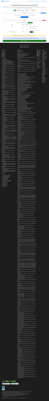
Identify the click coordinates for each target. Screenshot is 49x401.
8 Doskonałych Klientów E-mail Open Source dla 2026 (26, 194)
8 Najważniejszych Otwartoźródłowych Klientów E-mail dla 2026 (26, 373)
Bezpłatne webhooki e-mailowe (22, 54)
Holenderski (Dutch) (43, 55)
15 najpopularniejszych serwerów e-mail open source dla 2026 (26, 272)
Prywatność (37, 1)
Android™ (4, 53)
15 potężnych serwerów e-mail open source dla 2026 (26, 261)
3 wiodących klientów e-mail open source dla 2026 (26, 239)
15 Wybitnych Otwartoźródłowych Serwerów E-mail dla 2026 (26, 336)
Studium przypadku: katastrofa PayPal (22, 102)
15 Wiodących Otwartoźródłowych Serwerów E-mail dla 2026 (25, 332)
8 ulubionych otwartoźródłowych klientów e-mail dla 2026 (26, 160)
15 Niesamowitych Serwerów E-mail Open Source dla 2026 (26, 198)
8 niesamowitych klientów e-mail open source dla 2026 (25, 296)
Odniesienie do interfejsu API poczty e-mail (23, 53)
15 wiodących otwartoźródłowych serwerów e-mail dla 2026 (26, 135)
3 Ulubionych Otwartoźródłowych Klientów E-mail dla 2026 (26, 357)
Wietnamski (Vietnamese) (44, 82)
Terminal (3, 57)
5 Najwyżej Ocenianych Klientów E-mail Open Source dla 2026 (25, 228)
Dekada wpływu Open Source (21, 75)
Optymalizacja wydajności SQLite (22, 105)
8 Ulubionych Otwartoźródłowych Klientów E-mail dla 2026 (26, 302)
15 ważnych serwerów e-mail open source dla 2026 (26, 258)
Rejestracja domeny (5, 179)
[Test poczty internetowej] (15, 383)
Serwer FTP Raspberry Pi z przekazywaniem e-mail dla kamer (9, 67)
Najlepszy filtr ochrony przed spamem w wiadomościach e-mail (26, 77)
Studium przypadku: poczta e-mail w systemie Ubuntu (25, 84)
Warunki (38, 63)
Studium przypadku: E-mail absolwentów (23, 83)
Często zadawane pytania (43, 1)
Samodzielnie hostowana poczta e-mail (23, 55)
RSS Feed (39, 56)
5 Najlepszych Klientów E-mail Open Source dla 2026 (25, 170)
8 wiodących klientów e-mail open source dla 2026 (26, 282)
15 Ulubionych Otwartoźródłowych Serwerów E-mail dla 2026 (26, 300)
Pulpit (3, 55)
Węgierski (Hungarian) (43, 63)
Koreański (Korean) (44, 68)
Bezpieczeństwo (39, 61)
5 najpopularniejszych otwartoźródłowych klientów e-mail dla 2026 (26, 130)
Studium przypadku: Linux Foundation (22, 85)
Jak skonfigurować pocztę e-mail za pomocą (8, 69)
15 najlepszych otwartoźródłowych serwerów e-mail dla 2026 (25, 116)
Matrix (38, 54)
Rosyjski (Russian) (44, 73)
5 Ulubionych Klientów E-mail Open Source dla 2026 (26, 208)
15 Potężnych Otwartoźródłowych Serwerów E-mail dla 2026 (26, 308)
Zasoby (3, 173)
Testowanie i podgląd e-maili (21, 90)
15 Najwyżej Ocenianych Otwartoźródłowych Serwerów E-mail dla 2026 (26, 320)
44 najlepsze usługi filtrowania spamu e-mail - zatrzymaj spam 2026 (26, 72)
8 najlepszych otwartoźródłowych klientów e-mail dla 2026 (25, 118)
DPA (37, 65)
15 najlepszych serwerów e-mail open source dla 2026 (26, 252)
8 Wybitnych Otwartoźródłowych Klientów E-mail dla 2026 (26, 338)
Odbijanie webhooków (20, 56)
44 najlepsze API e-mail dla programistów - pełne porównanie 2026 (26, 70)
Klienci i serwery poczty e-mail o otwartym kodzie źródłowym (26, 113)
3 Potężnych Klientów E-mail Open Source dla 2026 (25, 216)
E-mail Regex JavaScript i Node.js (22, 89)
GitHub (38, 52)
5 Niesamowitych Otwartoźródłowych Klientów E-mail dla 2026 (25, 350)
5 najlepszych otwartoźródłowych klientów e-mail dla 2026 (26, 156)
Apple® (3, 51)
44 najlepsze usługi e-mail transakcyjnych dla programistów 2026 (26, 68)
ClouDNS (18, 15)
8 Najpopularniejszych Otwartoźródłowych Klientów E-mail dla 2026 (26, 326)
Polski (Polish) (44, 71)
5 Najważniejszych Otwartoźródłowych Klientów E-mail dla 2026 (26, 318)
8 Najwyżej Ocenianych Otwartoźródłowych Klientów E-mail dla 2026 (26, 377)
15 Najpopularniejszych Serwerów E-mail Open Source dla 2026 (25, 180)
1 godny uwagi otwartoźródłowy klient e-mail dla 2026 (26, 148)
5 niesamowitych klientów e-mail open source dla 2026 (26, 251)
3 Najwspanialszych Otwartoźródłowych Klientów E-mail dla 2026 (26, 353)
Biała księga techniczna (20, 51)
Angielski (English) (44, 56)
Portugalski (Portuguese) (44, 72)
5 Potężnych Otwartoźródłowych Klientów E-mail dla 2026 (26, 310)
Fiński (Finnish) (44, 57)
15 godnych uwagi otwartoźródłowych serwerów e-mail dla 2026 (26, 146)
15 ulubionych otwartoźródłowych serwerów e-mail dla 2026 (26, 158)
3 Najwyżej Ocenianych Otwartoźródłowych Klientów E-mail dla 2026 (26, 322)
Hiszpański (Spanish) (43, 75)
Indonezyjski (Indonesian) (43, 65)
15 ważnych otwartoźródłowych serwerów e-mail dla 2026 (26, 162)
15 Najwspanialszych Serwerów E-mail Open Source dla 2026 (26, 202)
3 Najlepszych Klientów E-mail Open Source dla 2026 (26, 220)
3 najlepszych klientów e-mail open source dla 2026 (26, 264)
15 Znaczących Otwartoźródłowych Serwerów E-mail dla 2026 (26, 344)
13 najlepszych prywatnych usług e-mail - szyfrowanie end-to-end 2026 (26, 64)
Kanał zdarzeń (39, 59)
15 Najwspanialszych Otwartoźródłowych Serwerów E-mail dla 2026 (26, 352)
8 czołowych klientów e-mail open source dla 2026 (26, 266)
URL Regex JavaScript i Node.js (21, 110)
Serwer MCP (19, 91)
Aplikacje (3, 50)
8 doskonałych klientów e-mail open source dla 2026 (26, 288)
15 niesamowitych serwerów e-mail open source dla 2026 (26, 249)
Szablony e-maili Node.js (21, 99)
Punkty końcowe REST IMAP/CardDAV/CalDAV (24, 86)
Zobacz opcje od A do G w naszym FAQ (33, 38)
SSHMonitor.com (4, 185)
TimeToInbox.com (4, 183)
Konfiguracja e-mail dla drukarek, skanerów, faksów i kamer (8, 65)
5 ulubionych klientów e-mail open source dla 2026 (26, 257)
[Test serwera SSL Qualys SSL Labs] (5, 381)
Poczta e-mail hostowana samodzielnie (23, 96)
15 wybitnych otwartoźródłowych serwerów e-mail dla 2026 (26, 139)
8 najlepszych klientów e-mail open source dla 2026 (26, 253)
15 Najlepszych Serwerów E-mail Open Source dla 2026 (26, 168)
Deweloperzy (19, 50)
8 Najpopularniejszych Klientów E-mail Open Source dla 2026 (26, 182)
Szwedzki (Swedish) (43, 77)
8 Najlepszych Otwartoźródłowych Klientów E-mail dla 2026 (25, 369)
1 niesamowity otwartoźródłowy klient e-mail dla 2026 (26, 152)
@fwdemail (39, 53)
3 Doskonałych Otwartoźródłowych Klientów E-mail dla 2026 (26, 342)
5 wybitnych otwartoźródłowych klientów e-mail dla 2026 (26, 141)
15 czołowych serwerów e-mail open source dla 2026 (26, 265)
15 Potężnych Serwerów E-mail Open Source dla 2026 (26, 165)
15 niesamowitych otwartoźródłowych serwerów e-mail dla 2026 (26, 150)
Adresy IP (18, 52)
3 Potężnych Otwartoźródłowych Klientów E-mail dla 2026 (26, 365)
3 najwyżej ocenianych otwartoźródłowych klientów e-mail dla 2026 (26, 126)
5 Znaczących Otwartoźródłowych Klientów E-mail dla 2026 (26, 346)
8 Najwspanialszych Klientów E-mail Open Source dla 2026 (26, 204)
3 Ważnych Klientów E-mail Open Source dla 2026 (26, 212)
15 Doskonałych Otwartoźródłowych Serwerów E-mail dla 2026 (26, 340)
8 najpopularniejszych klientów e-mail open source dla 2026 (26, 274)
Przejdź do (24, 17)
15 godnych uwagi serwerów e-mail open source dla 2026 (26, 245)
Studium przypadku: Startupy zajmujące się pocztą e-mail (25, 107)
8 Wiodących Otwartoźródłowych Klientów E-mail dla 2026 (26, 334)
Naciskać (38, 67)
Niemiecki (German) (43, 59)
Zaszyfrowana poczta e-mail (31, 1)
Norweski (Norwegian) (43, 70)
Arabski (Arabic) (44, 51)
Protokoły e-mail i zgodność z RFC (22, 88)
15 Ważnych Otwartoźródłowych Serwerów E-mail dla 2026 (26, 304)
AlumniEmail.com (4, 182)
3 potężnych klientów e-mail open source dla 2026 (26, 262)
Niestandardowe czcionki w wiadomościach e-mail (24, 87)
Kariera (38, 68)
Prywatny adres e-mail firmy (6, 175)
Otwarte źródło (19, 58)
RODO (38, 64)
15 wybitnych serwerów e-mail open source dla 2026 (26, 240)
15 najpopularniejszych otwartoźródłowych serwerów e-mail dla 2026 (26, 128)
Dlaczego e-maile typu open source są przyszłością (24, 111)
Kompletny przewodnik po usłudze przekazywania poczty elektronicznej (25, 93)
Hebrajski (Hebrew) (43, 61)
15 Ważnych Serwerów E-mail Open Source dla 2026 (26, 210)
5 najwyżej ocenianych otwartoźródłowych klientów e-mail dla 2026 (26, 133)
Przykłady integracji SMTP (6, 60)
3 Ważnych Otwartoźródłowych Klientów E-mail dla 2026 (26, 361)
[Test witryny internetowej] (6, 383)
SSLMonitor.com (4, 186)
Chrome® (4, 56)
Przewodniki (4, 59)
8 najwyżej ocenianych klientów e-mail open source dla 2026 (25, 278)
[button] (34, 32)
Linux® (3, 54)
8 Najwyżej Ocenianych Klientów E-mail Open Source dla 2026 (25, 178)
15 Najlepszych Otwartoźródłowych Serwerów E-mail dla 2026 (25, 312)
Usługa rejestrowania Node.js (21, 101)
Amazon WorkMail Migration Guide (22, 76)
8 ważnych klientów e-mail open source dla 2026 (26, 259)
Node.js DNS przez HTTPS (21, 98)
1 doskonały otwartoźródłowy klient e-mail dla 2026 (26, 144)
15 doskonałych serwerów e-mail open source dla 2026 (26, 242)
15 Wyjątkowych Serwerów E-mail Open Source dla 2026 (26, 189)
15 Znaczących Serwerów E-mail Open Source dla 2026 (26, 195)
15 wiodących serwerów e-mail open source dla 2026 (26, 238)
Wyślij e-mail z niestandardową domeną (8, 61)
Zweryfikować (30, 22)
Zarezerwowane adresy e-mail (6, 181)
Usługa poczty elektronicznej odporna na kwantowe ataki (25, 103)
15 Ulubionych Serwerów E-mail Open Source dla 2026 (25, 206)
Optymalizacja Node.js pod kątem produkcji (23, 94)
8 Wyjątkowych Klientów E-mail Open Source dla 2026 (26, 191)
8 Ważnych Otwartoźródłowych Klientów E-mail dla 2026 (26, 306)
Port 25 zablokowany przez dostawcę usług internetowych (8, 172)
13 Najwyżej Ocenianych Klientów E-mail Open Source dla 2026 (25, 186)
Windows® (3, 52)
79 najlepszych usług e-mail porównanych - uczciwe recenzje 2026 (26, 62)
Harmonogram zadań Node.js (21, 100)
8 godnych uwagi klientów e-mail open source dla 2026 (26, 247)
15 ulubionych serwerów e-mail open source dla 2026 (26, 255)
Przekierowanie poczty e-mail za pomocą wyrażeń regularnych (26, 57)
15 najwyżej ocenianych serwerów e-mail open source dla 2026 (26, 268)
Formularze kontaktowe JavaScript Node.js (23, 97)
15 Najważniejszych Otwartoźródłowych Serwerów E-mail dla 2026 (26, 316)
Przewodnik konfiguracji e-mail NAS (7, 63)
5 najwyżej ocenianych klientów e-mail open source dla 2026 (26, 270)
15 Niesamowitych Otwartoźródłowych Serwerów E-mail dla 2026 (26, 348)
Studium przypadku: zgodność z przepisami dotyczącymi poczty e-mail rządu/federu (26, 82)
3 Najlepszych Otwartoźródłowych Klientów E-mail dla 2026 (25, 314)
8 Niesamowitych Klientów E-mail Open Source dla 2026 (26, 200)
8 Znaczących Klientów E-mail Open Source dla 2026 (26, 196)
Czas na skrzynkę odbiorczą (6, 177)
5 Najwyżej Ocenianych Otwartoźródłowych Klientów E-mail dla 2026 (26, 330)
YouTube (38, 55)
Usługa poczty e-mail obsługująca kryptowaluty (24, 95)
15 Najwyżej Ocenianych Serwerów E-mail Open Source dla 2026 (26, 176)
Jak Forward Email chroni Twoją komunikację (23, 109)
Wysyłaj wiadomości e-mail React (22, 106)
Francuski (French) (44, 58)
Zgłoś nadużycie (39, 66)
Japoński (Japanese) (43, 67)
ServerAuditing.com (5, 184)
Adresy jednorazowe (5, 178)
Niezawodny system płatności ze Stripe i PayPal (24, 108)
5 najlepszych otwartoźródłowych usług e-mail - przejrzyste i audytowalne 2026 (26, 66)
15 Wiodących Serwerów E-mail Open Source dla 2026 (26, 187)
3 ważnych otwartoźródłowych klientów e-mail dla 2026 (26, 164)
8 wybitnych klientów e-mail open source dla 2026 (25, 241)
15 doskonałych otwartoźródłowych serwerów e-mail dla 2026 (26, 143)
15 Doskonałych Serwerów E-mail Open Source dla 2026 (26, 193)
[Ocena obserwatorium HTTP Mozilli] (12, 381)
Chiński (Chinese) (44, 52)
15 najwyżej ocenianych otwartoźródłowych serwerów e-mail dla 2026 (26, 124)
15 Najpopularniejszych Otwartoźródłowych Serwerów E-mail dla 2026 (26, 324)
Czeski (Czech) (44, 53)
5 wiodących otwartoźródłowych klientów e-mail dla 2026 (26, 137)
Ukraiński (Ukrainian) (43, 80)
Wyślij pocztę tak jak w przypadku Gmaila (8, 62)
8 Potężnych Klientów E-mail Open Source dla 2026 (26, 166)
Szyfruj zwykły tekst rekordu (7, 180)
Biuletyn (38, 51)
